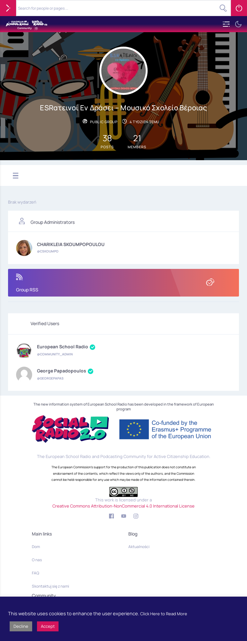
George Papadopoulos (65, 371)
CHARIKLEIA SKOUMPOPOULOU (71, 244)
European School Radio (66, 347)
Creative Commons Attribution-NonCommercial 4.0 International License (123, 506)
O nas (37, 560)
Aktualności (139, 546)
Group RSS (123, 283)
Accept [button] (48, 626)
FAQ (35, 573)
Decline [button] (21, 626)
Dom (36, 546)
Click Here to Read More (163, 614)
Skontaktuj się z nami (50, 586)
